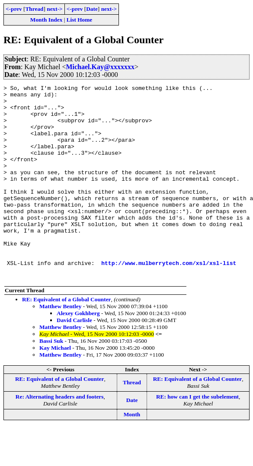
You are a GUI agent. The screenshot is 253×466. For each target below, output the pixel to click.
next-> (54, 9)
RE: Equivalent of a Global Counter (66, 338)
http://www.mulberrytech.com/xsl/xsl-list (168, 299)
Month (132, 453)
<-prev (14, 9)
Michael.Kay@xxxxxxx (100, 66)
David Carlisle (74, 359)
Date (92, 9)
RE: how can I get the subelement (197, 435)
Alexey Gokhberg (78, 352)
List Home (80, 19)
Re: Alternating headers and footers (60, 435)
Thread (34, 9)
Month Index (46, 19)
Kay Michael (55, 386)
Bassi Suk (51, 380)
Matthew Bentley (60, 345)
